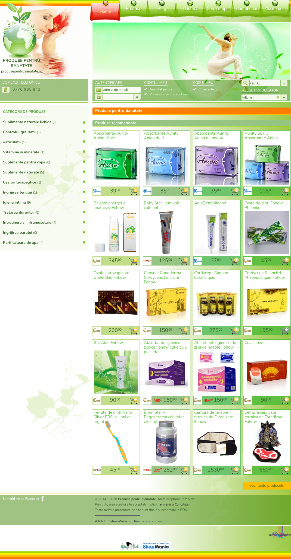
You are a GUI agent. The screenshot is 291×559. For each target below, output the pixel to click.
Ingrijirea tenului (44, 192)
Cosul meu (274, 8)
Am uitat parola (161, 89)
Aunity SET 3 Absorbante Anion (261, 136)
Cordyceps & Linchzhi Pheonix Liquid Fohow (264, 275)
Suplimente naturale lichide (44, 123)
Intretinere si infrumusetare (44, 222)
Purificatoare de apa (44, 242)
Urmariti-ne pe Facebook (21, 499)
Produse (133, 8)
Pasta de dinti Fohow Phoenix (263, 205)
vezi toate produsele (267, 485)
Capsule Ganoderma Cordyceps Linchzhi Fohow (162, 277)
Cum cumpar (218, 8)
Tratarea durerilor (44, 212)
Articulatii (44, 141)
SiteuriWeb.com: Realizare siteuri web (137, 521)
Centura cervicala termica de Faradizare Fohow (264, 417)
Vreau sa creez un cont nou (169, 94)
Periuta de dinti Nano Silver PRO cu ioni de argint (113, 417)
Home (105, 11)
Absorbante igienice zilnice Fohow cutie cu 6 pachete (165, 347)
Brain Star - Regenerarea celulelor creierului (164, 417)
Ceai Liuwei (254, 342)
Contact (190, 8)
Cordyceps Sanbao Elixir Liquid (211, 275)
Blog (161, 8)
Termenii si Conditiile (173, 504)
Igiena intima (44, 202)
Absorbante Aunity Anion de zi (161, 136)
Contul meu (246, 8)
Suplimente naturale (44, 171)
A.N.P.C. (101, 521)
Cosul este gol (209, 89)
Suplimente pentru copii (44, 161)
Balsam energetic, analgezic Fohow (110, 205)
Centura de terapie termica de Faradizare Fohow (213, 417)
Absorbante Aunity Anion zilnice (111, 136)
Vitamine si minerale (44, 151)
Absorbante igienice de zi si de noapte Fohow (215, 345)
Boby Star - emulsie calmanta (162, 205)
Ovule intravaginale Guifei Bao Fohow (111, 275)
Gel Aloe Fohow (108, 342)
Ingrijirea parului (44, 232)
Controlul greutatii (44, 131)
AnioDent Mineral (210, 203)
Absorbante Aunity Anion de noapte (211, 136)
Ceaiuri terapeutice (44, 182)
